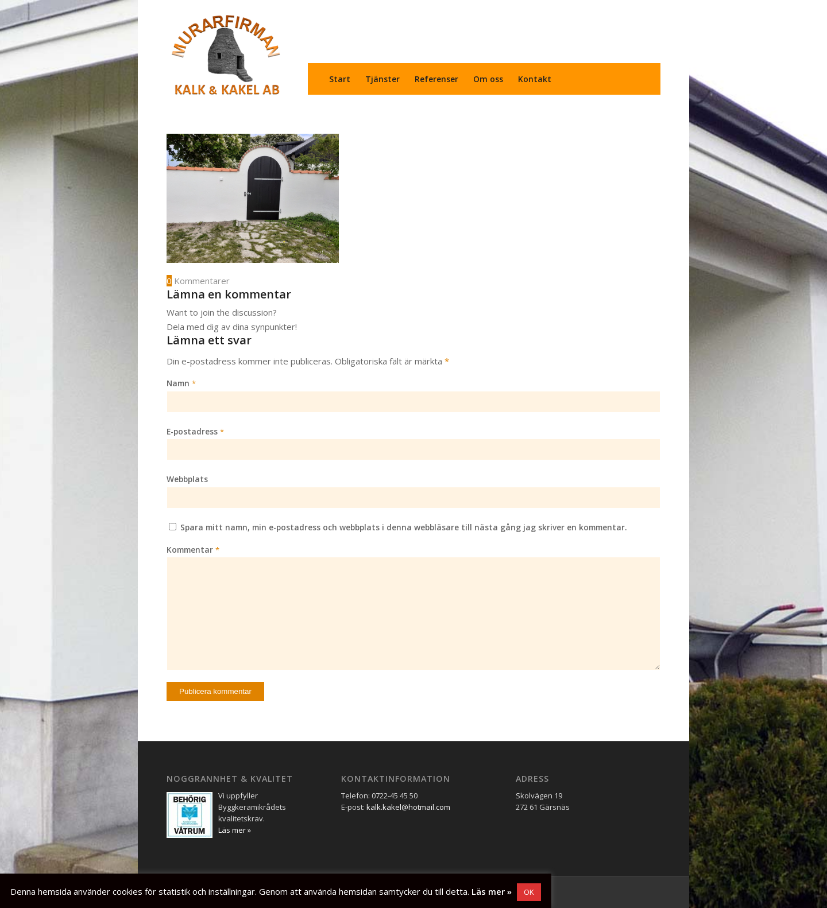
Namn (181, 383)
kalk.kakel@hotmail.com (408, 807)
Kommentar (193, 549)
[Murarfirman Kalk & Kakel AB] (226, 54)
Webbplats (187, 479)
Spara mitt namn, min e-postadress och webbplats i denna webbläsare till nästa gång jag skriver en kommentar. (403, 527)
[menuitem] (340, 79)
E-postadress (195, 431)
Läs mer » (492, 891)
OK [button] (529, 892)
